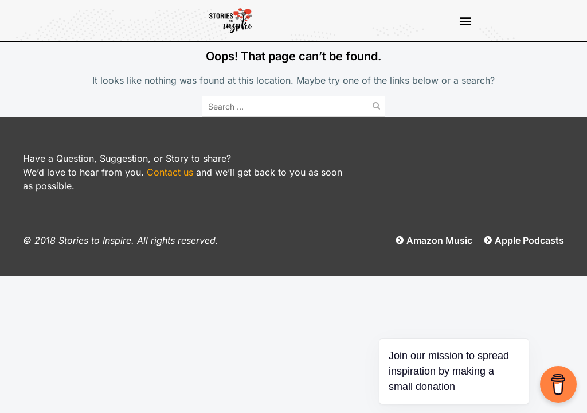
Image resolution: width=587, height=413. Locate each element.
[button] (465, 20)
